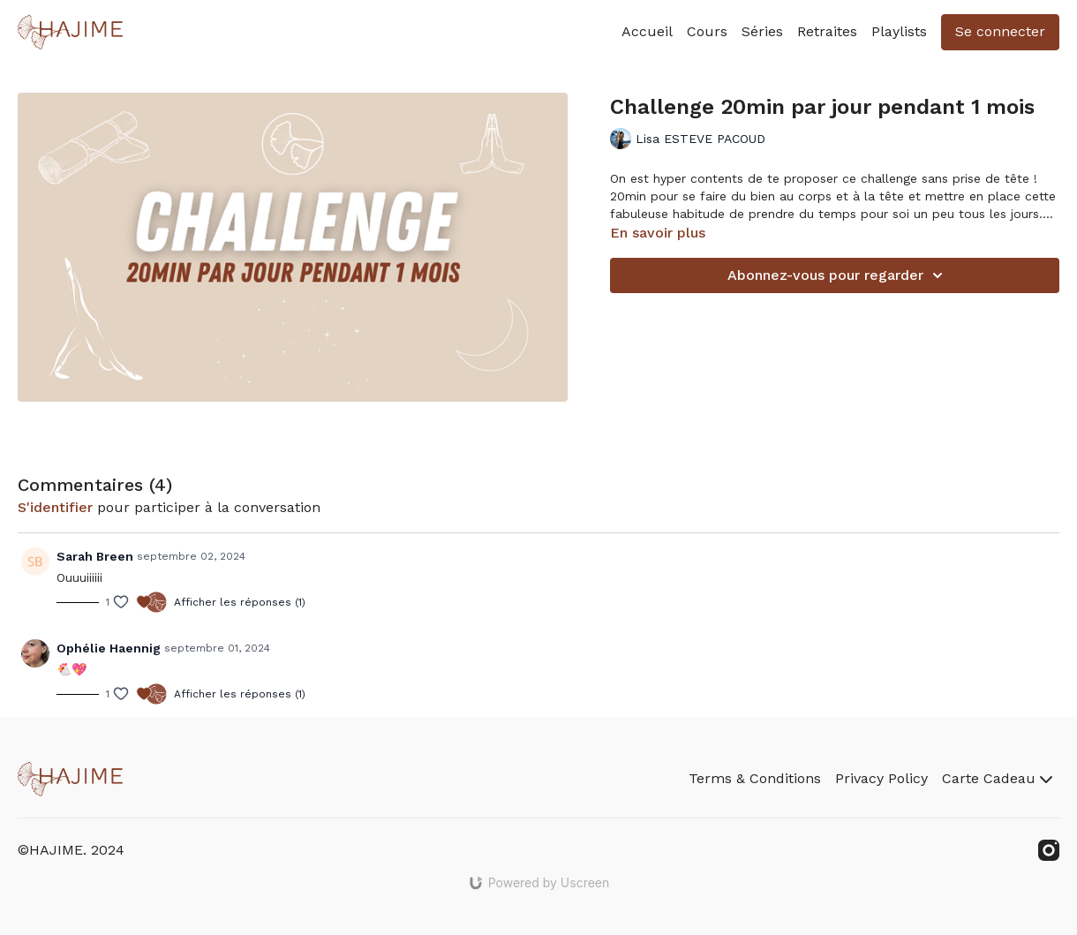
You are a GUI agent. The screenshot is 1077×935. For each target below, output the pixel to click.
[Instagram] (1048, 850)
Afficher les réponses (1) (239, 602)
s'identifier (55, 507)
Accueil (647, 31)
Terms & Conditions (755, 778)
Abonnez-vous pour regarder (837, 275)
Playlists (899, 31)
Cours (707, 31)
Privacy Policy (881, 778)
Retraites (827, 31)
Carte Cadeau (997, 778)
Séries (762, 31)
